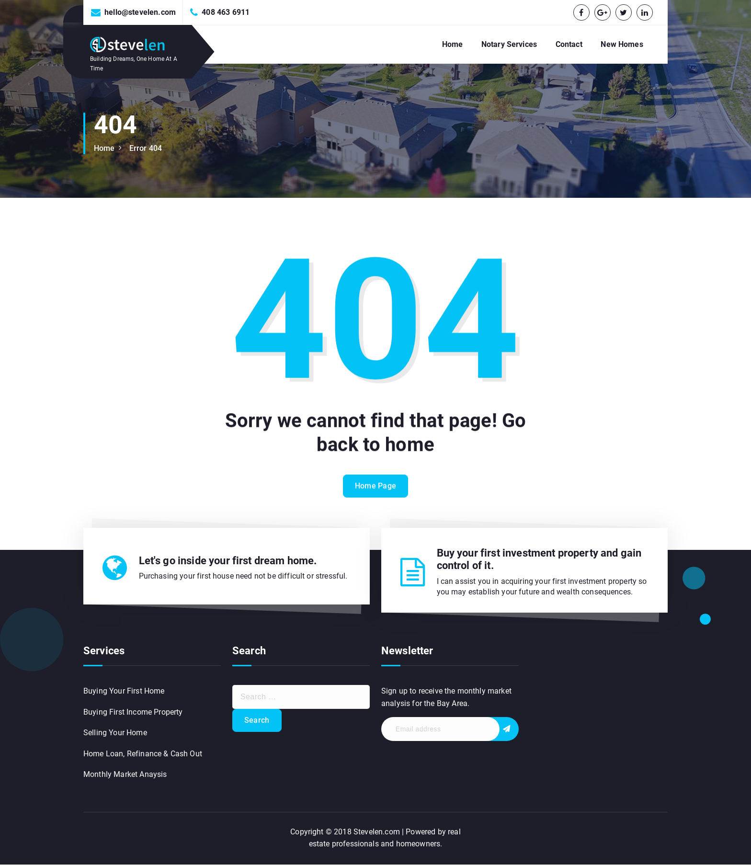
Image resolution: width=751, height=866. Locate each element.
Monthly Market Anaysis (125, 776)
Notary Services (509, 44)
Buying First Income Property (132, 713)
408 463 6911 (226, 12)
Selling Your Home (115, 734)
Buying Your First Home (124, 692)
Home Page (376, 497)
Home (452, 44)
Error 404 (145, 148)
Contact (569, 44)
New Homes (622, 44)
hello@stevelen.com (140, 12)
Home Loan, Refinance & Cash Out (142, 755)
